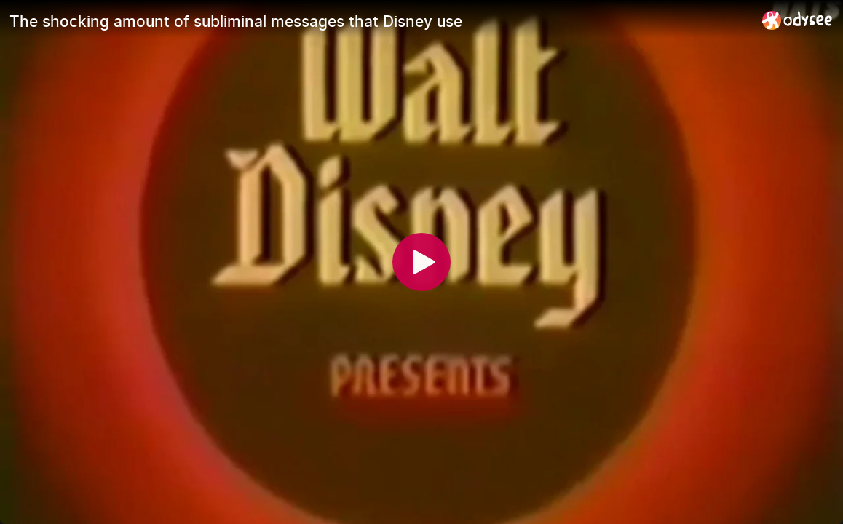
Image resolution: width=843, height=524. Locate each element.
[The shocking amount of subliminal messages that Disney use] (380, 21)
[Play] (421, 262)
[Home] (797, 20)
